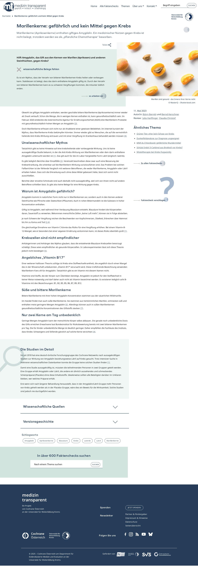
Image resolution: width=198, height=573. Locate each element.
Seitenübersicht (133, 525)
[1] (54, 155)
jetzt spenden (134, 507)
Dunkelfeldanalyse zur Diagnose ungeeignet (158, 138)
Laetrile (87, 440)
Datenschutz (131, 521)
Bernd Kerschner (170, 114)
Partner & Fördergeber (136, 514)
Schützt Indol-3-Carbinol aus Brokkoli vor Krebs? (160, 147)
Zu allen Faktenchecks (151, 163)
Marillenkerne (113, 440)
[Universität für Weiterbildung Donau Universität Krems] (59, 536)
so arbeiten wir (96, 96)
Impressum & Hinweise (136, 518)
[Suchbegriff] (66, 464)
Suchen (191, 5)
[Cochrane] (33, 535)
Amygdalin (29, 440)
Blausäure (63, 440)
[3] (75, 123)
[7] (81, 308)
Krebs (75, 440)
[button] (75, 407)
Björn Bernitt (149, 114)
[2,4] (48, 222)
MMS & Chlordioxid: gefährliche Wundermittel (159, 142)
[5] (45, 250)
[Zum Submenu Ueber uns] (138, 6)
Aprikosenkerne (46, 440)
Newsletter (106, 515)
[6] (66, 304)
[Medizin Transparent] (24, 7)
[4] (125, 136)
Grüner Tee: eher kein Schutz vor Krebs (155, 133)
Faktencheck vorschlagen (153, 200)
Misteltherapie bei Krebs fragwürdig (154, 152)
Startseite (6, 16)
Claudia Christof (167, 118)
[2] (61, 161)
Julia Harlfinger (150, 118)
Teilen (106, 45)
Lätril (98, 440)
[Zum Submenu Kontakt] (151, 6)
